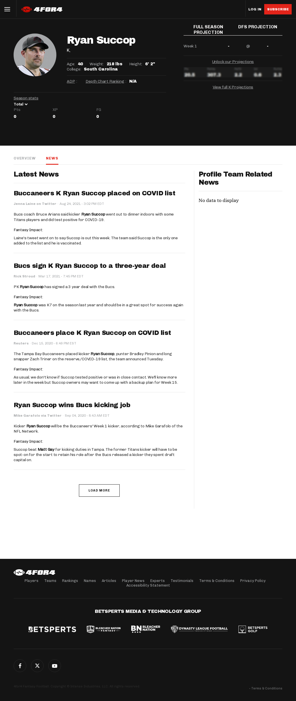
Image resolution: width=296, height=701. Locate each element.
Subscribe (278, 9)
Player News (133, 580)
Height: (136, 64)
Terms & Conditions (216, 580)
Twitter (37, 665)
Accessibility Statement (148, 585)
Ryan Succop (93, 214)
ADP (71, 81)
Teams (50, 580)
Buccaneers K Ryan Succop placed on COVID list (94, 193)
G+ (54, 665)
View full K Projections (233, 89)
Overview (25, 158)
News (52, 158)
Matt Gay (46, 449)
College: (74, 69)
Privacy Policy (253, 580)
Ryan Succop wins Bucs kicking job (72, 405)
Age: (71, 64)
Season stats (26, 98)
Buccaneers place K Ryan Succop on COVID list (92, 332)
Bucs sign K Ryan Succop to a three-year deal (90, 265)
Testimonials (182, 580)
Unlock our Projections (233, 64)
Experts (157, 580)
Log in (254, 9)
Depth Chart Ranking (105, 81)
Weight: (97, 64)
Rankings (70, 580)
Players (31, 580)
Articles (109, 580)
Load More (99, 490)
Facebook (20, 665)
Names (90, 580)
